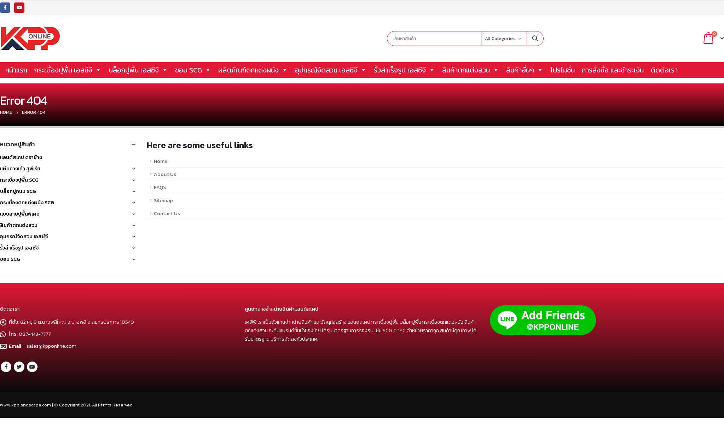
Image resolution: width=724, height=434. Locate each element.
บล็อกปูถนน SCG (18, 191)
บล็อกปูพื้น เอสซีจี (138, 70)
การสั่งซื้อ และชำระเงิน (613, 70)
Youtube (32, 367)
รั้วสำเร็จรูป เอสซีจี (404, 70)
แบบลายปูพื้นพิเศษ (20, 214)
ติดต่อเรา (664, 70)
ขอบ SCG (193, 70)
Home (160, 161)
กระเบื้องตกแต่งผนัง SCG (27, 202)
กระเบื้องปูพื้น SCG (19, 180)
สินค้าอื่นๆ (524, 70)
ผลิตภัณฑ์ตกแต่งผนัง (253, 70)
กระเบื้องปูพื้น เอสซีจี (68, 70)
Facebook (6, 367)
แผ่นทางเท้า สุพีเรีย (20, 168)
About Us (165, 174)
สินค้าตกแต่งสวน (470, 70)
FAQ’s (160, 187)
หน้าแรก (16, 70)
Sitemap (163, 200)
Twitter (19, 367)
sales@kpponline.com (51, 346)
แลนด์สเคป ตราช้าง (21, 157)
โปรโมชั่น (562, 70)
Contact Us (167, 213)
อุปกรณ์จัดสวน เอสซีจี (331, 70)
